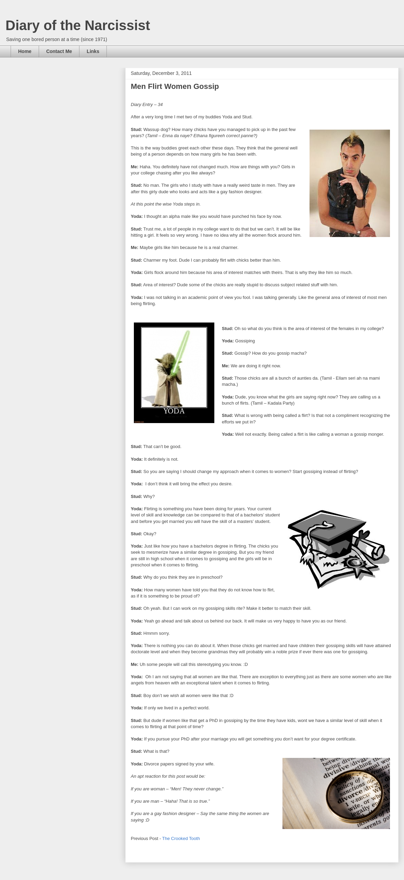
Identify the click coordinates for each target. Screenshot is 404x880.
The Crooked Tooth (181, 838)
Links (93, 51)
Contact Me (59, 51)
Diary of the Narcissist (77, 25)
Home (24, 51)
